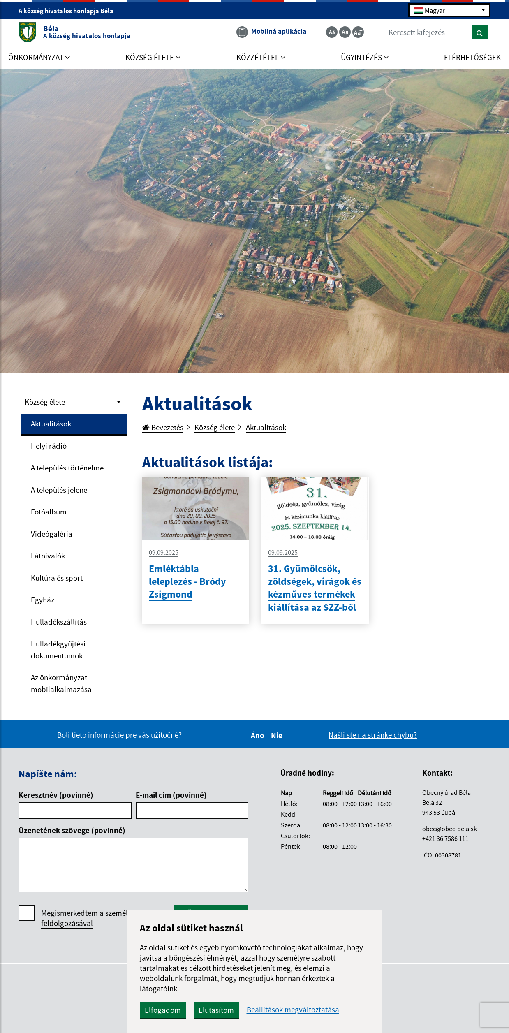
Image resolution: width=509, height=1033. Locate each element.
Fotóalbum (49, 511)
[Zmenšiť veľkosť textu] (332, 32)
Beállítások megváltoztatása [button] (293, 1010)
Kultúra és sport (57, 578)
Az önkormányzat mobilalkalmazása (61, 683)
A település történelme (67, 467)
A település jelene (59, 490)
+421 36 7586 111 (445, 838)
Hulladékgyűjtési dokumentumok (58, 649)
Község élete (45, 402)
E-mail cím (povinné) (171, 795)
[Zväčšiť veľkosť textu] (358, 32)
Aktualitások (51, 423)
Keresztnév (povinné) (56, 795)
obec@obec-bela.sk (449, 829)
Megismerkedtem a (102, 918)
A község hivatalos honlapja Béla (69, 11)
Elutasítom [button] (216, 1010)
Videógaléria (51, 534)
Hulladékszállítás (59, 622)
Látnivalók (48, 556)
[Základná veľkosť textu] (345, 32)
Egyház (42, 600)
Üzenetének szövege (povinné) (72, 830)
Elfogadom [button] (163, 1010)
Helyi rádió (49, 446)
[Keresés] (480, 32)
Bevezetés (162, 427)
